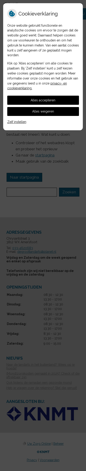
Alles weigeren (43, 111)
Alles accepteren (43, 100)
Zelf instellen (16, 122)
